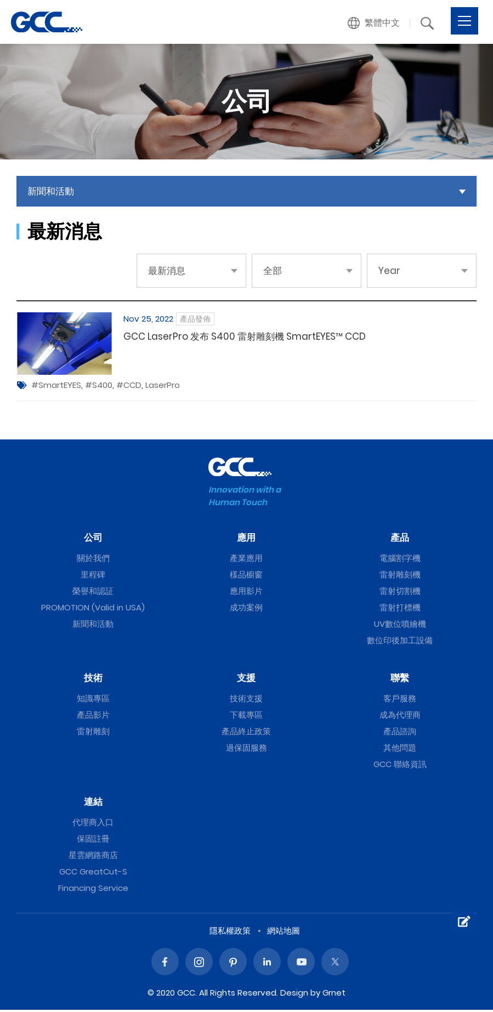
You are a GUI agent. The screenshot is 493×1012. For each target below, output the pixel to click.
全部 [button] (272, 270)
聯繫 (399, 680)
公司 (93, 539)
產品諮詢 (399, 733)
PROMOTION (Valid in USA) (93, 609)
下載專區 (246, 717)
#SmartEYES (56, 387)
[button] (374, 23)
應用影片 (246, 593)
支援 (246, 680)
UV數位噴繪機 (400, 626)
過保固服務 (246, 750)
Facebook (165, 963)
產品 (399, 539)
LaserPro (162, 387)
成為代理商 (400, 717)
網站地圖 (283, 933)
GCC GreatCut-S (93, 873)
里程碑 (93, 576)
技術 (93, 680)
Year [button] (389, 270)
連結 (93, 803)
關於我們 (93, 560)
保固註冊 (93, 841)
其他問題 (399, 750)
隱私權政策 (230, 933)
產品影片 (93, 717)
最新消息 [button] (166, 270)
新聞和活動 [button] (50, 191)
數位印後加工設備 (400, 642)
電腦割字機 (400, 560)
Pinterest (233, 963)
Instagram (199, 963)
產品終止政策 (246, 733)
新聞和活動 (93, 626)
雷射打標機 (400, 609)
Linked (267, 963)
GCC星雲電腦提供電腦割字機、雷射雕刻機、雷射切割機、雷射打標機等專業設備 (46, 22)
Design (294, 994)
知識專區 (93, 700)
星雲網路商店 (93, 857)
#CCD (128, 387)
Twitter (335, 963)
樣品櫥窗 (246, 576)
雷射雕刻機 (400, 576)
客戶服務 (399, 700)
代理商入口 (93, 824)
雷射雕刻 (93, 733)
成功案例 (246, 609)
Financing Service (93, 890)
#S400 (98, 387)
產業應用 (246, 560)
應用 (246, 539)
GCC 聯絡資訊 (400, 766)
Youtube (301, 963)
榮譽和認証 (93, 593)
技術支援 (246, 700)
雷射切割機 (400, 593)
